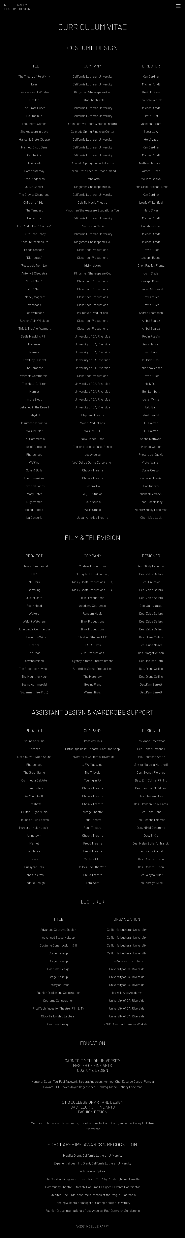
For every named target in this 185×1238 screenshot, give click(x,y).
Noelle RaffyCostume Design (17, 7)
